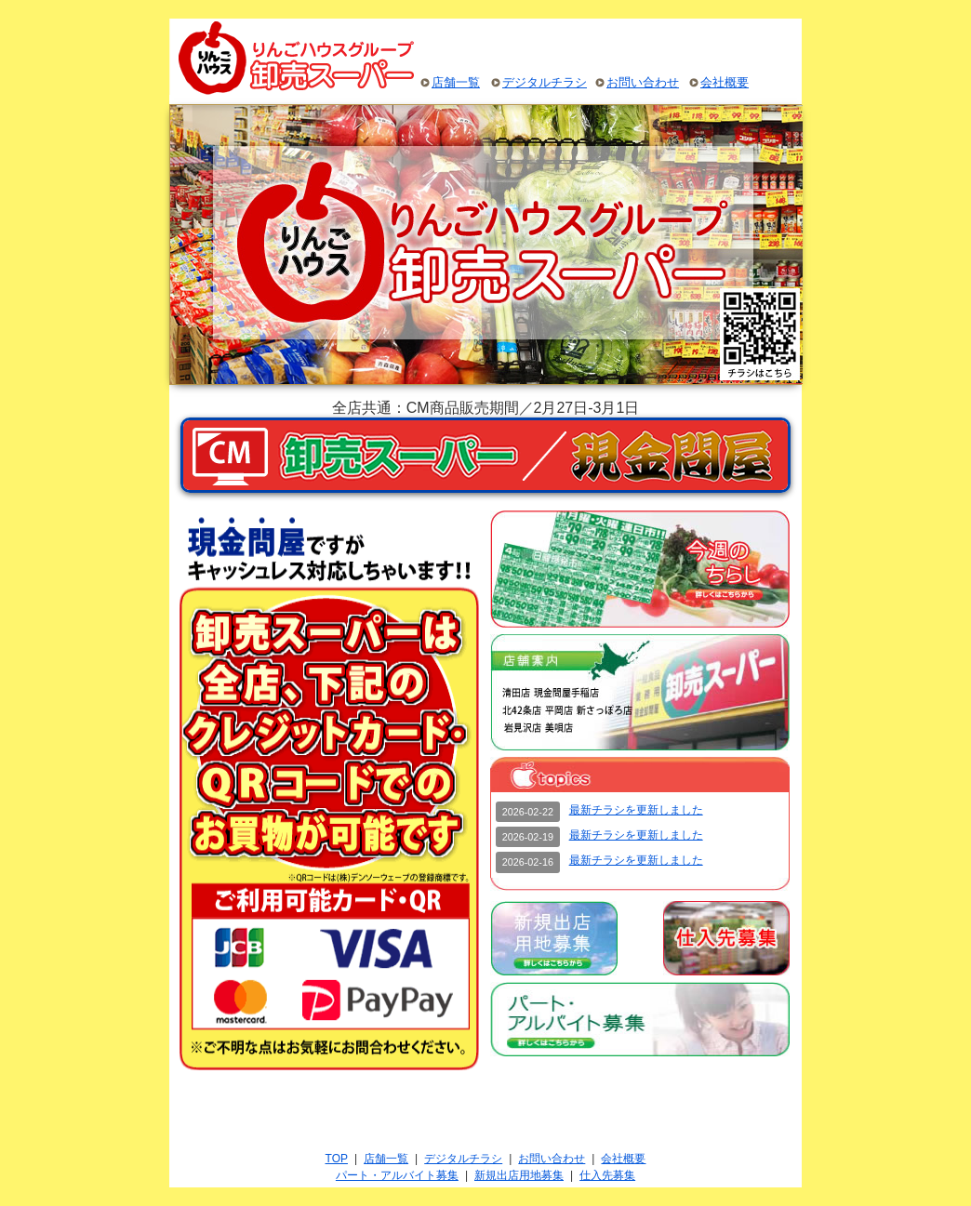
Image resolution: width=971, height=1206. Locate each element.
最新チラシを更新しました (636, 809)
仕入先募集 (607, 1175)
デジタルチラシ (544, 82)
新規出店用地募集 (519, 1175)
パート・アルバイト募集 (397, 1175)
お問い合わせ (642, 82)
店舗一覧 (456, 82)
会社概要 (724, 82)
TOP (337, 1158)
